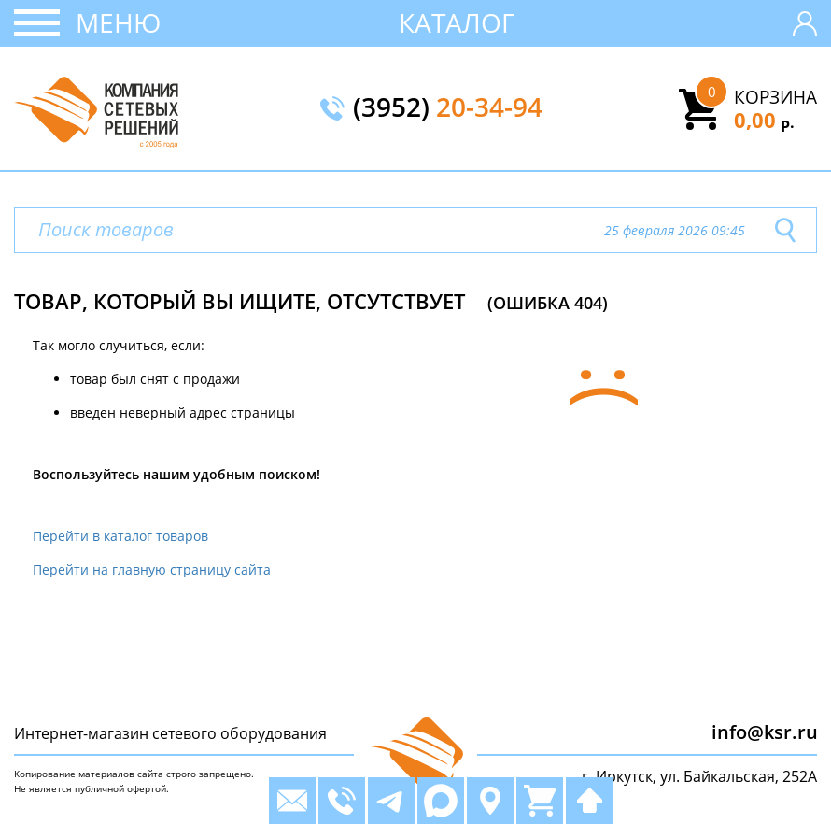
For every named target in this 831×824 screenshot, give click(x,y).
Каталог (457, 22)
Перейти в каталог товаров (120, 536)
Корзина (775, 97)
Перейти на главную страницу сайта (152, 569)
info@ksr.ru (764, 732)
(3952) (447, 108)
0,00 (764, 120)
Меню (118, 22)
